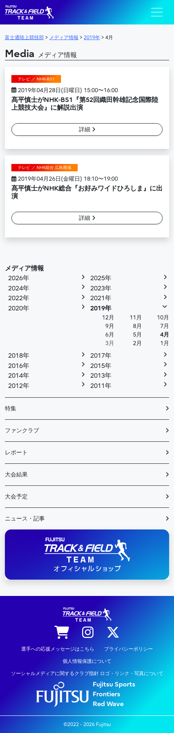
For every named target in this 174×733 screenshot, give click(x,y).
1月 (164, 343)
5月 (137, 334)
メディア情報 (24, 268)
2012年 (18, 386)
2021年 (100, 298)
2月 (137, 343)
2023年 (100, 288)
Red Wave (108, 704)
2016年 (18, 366)
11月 (136, 317)
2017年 (100, 355)
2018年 (18, 355)
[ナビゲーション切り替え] (157, 12)
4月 (164, 334)
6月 (109, 334)
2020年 (18, 308)
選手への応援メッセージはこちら (57, 649)
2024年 (18, 288)
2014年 (18, 375)
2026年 (18, 278)
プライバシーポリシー (128, 649)
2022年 (18, 298)
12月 (108, 317)
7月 (164, 326)
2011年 (100, 386)
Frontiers (106, 694)
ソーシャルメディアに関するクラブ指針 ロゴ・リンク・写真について (87, 673)
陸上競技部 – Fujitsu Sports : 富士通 (29, 12)
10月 (163, 317)
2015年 (100, 366)
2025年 (100, 278)
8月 (137, 326)
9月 (109, 326)
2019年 (100, 308)
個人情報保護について (87, 661)
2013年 (100, 375)
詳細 (87, 129)
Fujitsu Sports (114, 684)
